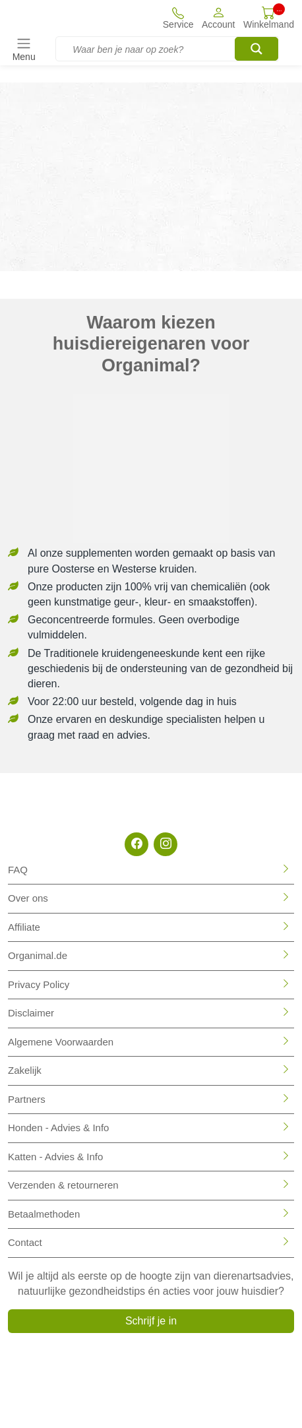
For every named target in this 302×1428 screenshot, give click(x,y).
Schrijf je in (151, 1320)
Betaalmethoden (44, 1214)
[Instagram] (165, 844)
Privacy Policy (38, 984)
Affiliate (24, 927)
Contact (25, 1242)
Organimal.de (37, 955)
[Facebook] (136, 844)
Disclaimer (31, 1012)
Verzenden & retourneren (63, 1185)
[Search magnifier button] (256, 49)
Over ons (28, 898)
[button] (218, 17)
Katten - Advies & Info (55, 1156)
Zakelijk (25, 1070)
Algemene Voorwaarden (60, 1041)
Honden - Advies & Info (58, 1127)
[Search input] (173, 49)
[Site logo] (52, 17)
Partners (26, 1099)
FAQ (18, 869)
